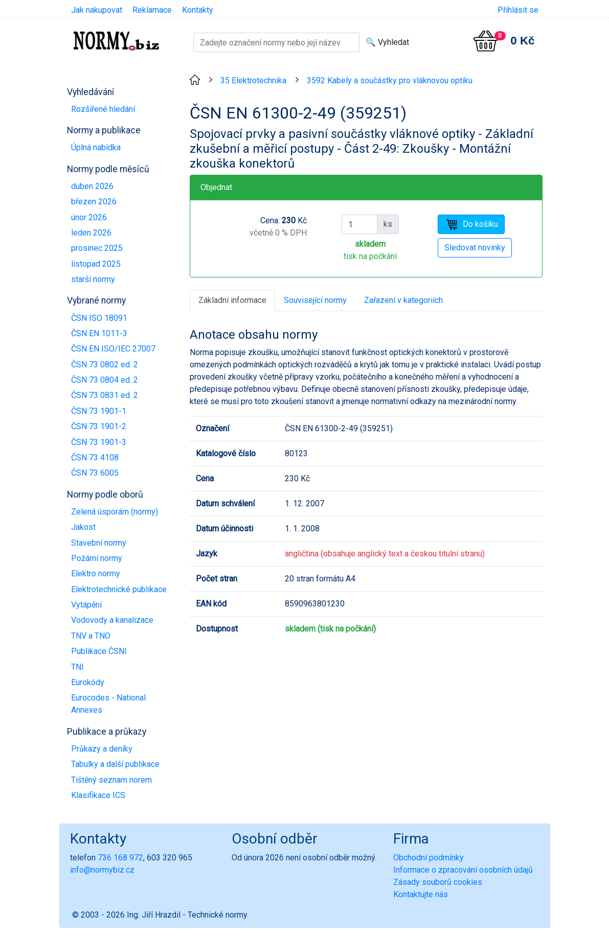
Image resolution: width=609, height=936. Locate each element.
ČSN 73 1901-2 (98, 426)
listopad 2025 (96, 264)
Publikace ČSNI (99, 651)
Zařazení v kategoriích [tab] (403, 300)
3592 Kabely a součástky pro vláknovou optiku (389, 80)
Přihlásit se (518, 10)
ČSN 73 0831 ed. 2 (104, 395)
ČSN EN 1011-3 (99, 333)
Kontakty (197, 10)
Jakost (83, 527)
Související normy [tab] (315, 300)
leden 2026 (91, 233)
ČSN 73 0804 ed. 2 (104, 380)
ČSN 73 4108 (95, 457)
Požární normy (96, 558)
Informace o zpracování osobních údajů (463, 870)
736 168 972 (120, 857)
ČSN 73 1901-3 (98, 442)
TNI (77, 667)
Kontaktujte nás (420, 894)
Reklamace (152, 10)
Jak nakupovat (96, 10)
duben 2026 (92, 186)
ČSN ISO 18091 (99, 318)
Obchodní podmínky (428, 857)
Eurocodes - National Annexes (108, 704)
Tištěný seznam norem (111, 780)
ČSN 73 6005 (95, 473)
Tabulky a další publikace (115, 764)
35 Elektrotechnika (253, 80)
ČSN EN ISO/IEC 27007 (113, 349)
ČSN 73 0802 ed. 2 (104, 364)
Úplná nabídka (96, 147)
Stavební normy (98, 543)
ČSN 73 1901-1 (98, 411)
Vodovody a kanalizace (112, 620)
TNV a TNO (90, 636)
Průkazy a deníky (101, 749)
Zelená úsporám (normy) (114, 512)
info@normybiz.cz (102, 870)
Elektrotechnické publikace (119, 589)
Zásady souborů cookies (437, 882)
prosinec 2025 (97, 248)
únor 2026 (89, 217)
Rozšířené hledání (103, 109)
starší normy (93, 279)
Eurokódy (87, 682)
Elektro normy (95, 573)
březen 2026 (94, 201)
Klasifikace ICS (98, 795)
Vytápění (86, 605)
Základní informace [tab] (232, 300)
